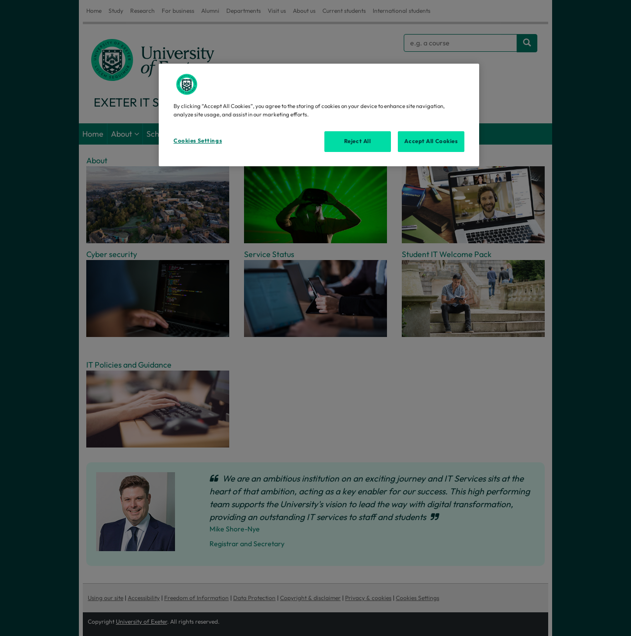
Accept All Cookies (430, 141)
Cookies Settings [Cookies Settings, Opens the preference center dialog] (198, 140)
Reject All (357, 141)
